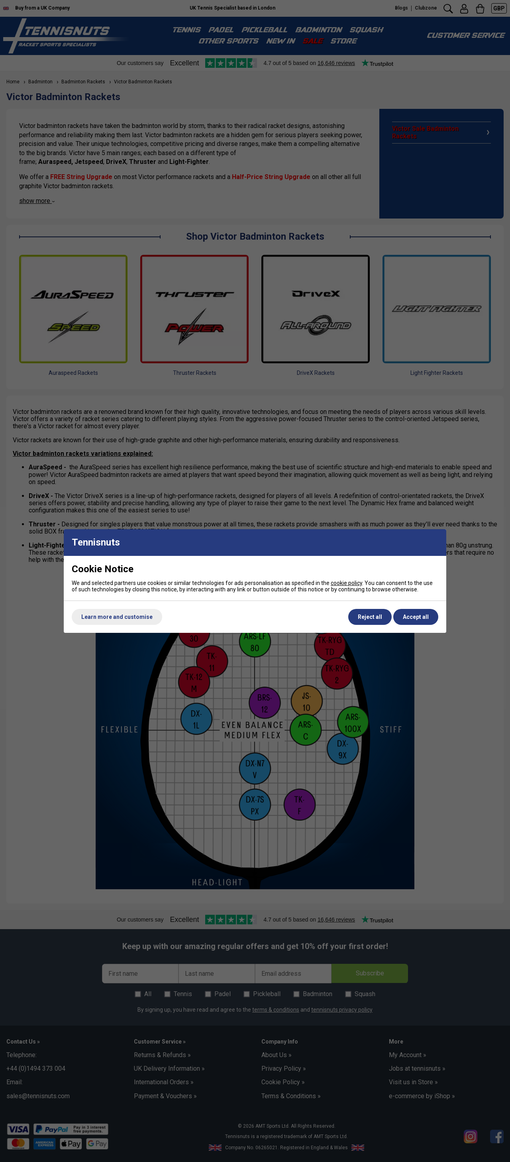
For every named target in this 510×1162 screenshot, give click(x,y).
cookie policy (346, 583)
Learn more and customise (117, 617)
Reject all (370, 617)
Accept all (416, 617)
